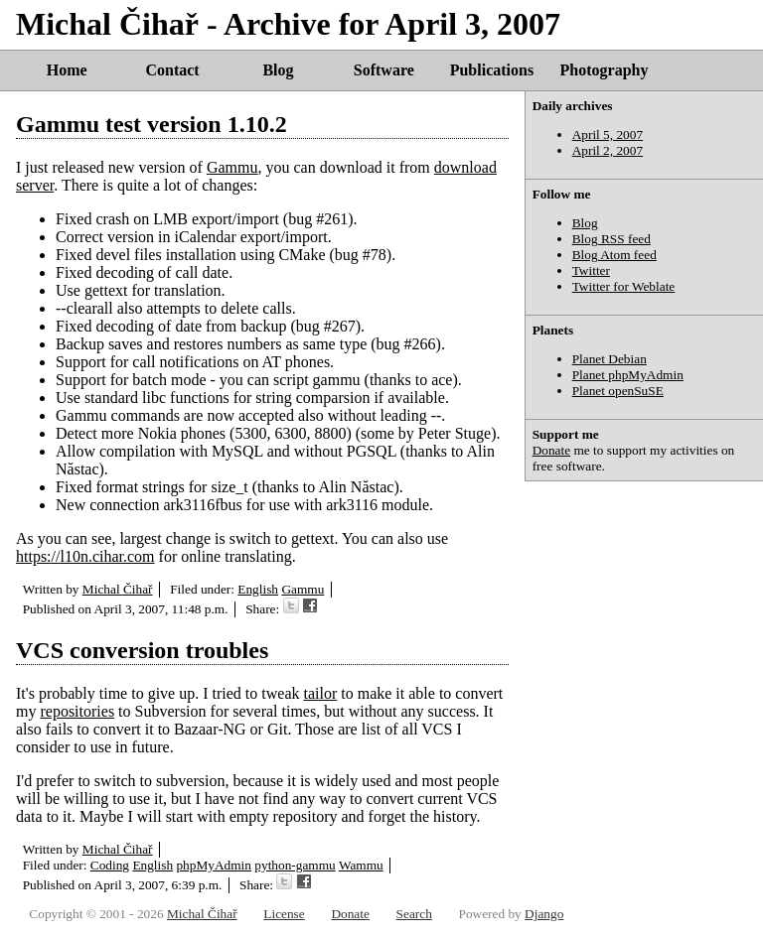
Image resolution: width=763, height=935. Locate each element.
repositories (77, 711)
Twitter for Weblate (624, 286)
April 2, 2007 (607, 150)
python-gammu (294, 865)
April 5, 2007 (607, 134)
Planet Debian (609, 358)
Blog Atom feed (614, 254)
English (257, 589)
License (283, 913)
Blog (277, 70)
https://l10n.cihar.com (85, 556)
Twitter (591, 270)
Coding (109, 865)
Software (384, 70)
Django (544, 913)
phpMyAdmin (213, 865)
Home (67, 70)
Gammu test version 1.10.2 (151, 124)
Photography (604, 70)
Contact (172, 70)
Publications (492, 70)
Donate (552, 450)
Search (414, 913)
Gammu (232, 167)
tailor (320, 693)
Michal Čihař (117, 589)
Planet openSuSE (618, 390)
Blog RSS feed (611, 238)
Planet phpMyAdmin (628, 374)
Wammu (361, 865)
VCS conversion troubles (142, 650)
